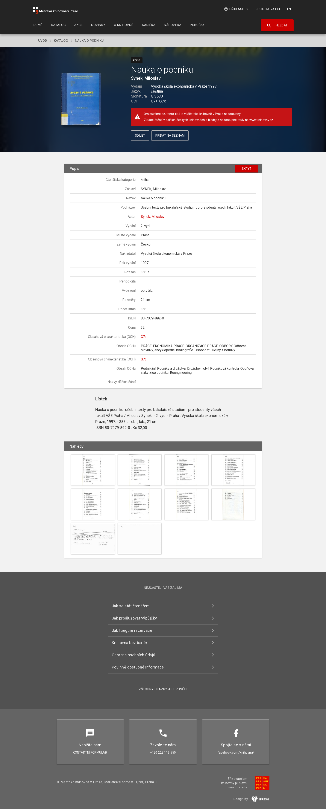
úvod (42, 41)
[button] (80, 99)
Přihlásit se (237, 9)
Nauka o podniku (89, 41)
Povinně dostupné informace (138, 667)
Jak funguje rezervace (132, 630)
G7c (144, 359)
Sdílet (140, 135)
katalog (61, 41)
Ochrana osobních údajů (133, 655)
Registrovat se (268, 9)
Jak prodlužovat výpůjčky (134, 618)
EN (289, 9)
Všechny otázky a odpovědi (163, 689)
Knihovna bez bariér (129, 642)
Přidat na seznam (170, 135)
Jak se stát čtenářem (131, 606)
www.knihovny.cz (261, 120)
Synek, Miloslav (146, 78)
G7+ (144, 337)
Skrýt (246, 168)
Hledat (277, 25)
